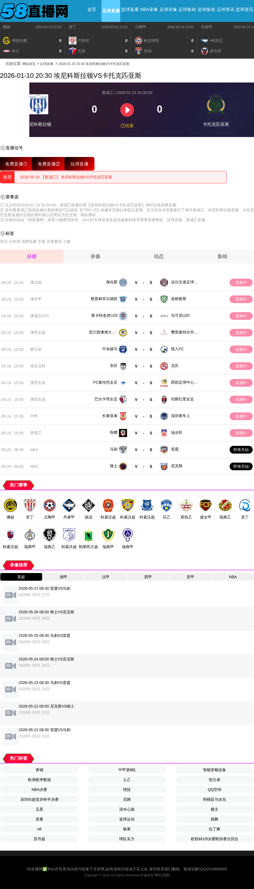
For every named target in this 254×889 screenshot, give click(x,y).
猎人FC (177, 349)
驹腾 (114, 432)
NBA (34, 450)
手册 (41, 241)
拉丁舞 (214, 829)
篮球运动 (127, 819)
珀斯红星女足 (182, 399)
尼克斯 (176, 466)
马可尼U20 (180, 315)
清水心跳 (127, 809)
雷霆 (175, 449)
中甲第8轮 (127, 770)
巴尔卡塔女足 (106, 399)
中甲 (34, 416)
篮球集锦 (206, 9)
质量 (39, 819)
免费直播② (48, 163)
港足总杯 (37, 366)
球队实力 (127, 839)
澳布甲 (36, 299)
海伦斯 (112, 282)
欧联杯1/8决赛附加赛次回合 (214, 839)
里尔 (4, 241)
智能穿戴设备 (214, 770)
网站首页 (29, 64)
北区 (175, 365)
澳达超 (36, 282)
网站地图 (162, 875)
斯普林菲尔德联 (104, 299)
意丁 (72, 27)
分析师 (14, 241)
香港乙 (36, 433)
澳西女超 (37, 332)
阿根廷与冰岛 (214, 799)
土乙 (127, 779)
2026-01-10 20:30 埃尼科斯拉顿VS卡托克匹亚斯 (94, 64)
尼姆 (127, 799)
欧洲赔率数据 (39, 779)
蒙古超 (36, 349)
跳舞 (214, 819)
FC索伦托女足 (105, 382)
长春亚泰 (110, 416)
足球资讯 (225, 9)
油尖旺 (176, 432)
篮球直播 (130, 9)
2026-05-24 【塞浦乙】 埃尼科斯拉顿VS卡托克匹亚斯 (66, 177)
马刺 (114, 449)
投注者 (214, 779)
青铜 (39, 770)
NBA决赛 (39, 789)
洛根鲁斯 (178, 299)
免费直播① (16, 163)
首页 (91, 9)
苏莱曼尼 (54, 241)
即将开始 (241, 450)
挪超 (6, 27)
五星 (39, 809)
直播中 (241, 282)
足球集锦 (187, 9)
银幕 (127, 829)
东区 (114, 365)
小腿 (66, 241)
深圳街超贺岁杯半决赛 (39, 799)
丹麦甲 (206, 27)
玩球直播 (79, 163)
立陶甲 (140, 27)
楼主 (214, 809)
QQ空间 (214, 789)
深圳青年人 (180, 416)
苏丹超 (39, 839)
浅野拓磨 (29, 241)
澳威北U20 (39, 316)
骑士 (114, 466)
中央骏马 (110, 349)
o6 (39, 829)
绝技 (127, 789)
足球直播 (111, 10)
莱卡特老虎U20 (104, 315)
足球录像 (168, 9)
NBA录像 (149, 9)
